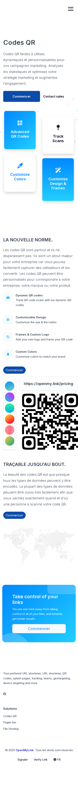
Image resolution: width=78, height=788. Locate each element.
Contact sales (53, 96)
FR (57, 759)
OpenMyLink (25, 750)
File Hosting (11, 729)
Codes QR (10, 716)
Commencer (21, 96)
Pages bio (9, 722)
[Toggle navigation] (71, 8)
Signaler (23, 759)
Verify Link (40, 759)
